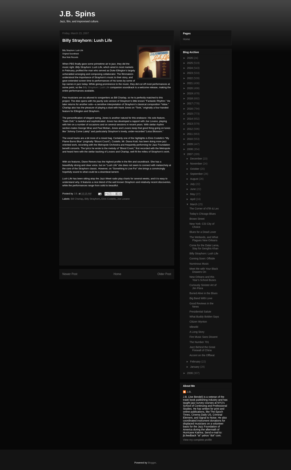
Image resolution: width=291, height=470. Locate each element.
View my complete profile (197, 439)
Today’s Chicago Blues (202, 213)
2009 (190, 144)
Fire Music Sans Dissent (203, 336)
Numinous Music (199, 263)
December (196, 158)
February (195, 361)
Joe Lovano (123, 198)
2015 (190, 113)
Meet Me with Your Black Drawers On (203, 270)
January (195, 366)
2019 (190, 93)
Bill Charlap (77, 198)
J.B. (189, 391)
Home (117, 274)
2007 (190, 154)
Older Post (164, 274)
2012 (190, 128)
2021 (190, 83)
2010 (190, 138)
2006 (190, 373)
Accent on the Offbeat (202, 355)
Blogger (152, 462)
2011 (190, 133)
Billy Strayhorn (92, 198)
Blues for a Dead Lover (202, 231)
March (194, 204)
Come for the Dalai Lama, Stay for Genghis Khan (204, 247)
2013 (190, 123)
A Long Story (196, 331)
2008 (190, 149)
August (194, 178)
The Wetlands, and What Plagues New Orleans (203, 239)
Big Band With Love (200, 298)
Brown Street (197, 218)
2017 (190, 103)
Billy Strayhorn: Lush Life (96, 87)
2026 (190, 57)
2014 (190, 118)
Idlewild (193, 326)
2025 (190, 62)
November (196, 163)
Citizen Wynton (198, 321)
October (195, 168)
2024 (190, 67)
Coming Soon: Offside (202, 258)
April (193, 199)
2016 (190, 108)
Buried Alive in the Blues (203, 293)
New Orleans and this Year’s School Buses (202, 278)
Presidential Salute (200, 311)
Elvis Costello (108, 198)
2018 (190, 98)
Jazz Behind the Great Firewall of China (202, 349)
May (193, 194)
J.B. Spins (77, 14)
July (192, 184)
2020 (190, 88)
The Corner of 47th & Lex (204, 208)
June (193, 189)
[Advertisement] (116, 236)
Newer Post (69, 274)
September (196, 173)
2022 (190, 78)
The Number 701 (199, 342)
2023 (190, 72)
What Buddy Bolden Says (204, 316)
